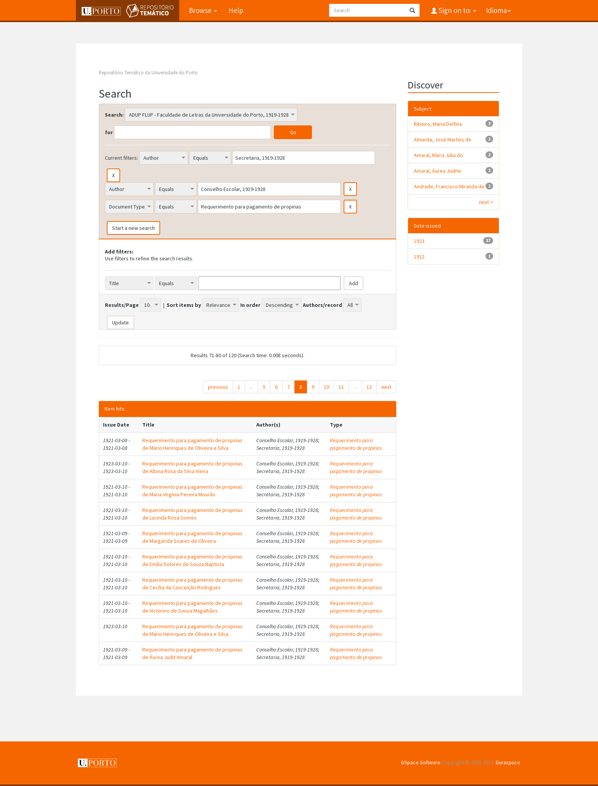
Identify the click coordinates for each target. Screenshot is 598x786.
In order (250, 305)
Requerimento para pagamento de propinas (356, 444)
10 (326, 386)
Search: (114, 114)
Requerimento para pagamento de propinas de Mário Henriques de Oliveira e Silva (192, 444)
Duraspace (508, 762)
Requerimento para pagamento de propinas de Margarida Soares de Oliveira (192, 537)
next (386, 386)
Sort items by (184, 305)
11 (341, 386)
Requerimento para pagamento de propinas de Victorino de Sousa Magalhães (192, 607)
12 (369, 386)
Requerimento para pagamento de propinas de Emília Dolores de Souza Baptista (192, 560)
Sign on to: (456, 10)
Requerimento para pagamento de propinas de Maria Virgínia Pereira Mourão (192, 490)
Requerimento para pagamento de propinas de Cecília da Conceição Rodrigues (192, 583)
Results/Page (122, 305)
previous (218, 386)
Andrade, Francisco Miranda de (449, 186)
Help (235, 10)
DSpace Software (420, 762)
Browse (203, 10)
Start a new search (133, 228)
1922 (419, 256)
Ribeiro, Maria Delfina (438, 123)
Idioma (498, 10)
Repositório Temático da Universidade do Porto (148, 72)
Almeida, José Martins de (442, 139)
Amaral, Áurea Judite (437, 170)
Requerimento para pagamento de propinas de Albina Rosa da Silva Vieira (192, 467)
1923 (419, 240)
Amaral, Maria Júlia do (438, 155)
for (109, 132)
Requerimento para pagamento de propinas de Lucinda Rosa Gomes (192, 514)
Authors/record (322, 305)
